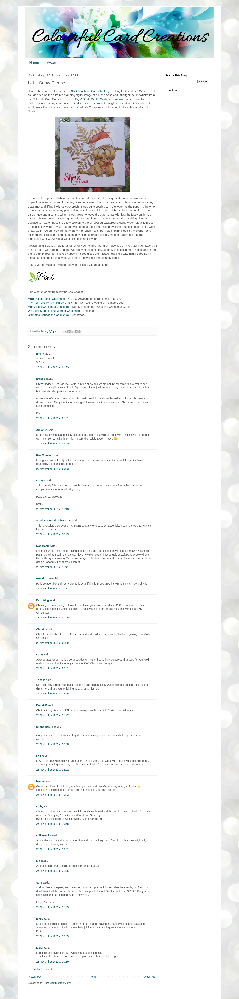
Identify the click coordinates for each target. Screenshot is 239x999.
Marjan (40, 781)
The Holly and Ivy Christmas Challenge (52, 302)
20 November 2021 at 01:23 (52, 367)
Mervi (39, 947)
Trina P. (40, 679)
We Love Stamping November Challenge (54, 310)
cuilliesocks (43, 835)
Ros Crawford (44, 455)
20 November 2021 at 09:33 (52, 468)
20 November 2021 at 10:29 (52, 534)
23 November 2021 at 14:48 (52, 693)
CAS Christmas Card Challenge (91, 91)
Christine (42, 629)
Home (34, 63)
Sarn (39, 882)
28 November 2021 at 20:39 (52, 961)
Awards (53, 63)
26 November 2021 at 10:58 (52, 823)
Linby (39, 806)
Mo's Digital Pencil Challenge (46, 298)
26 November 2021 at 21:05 (52, 870)
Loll (38, 755)
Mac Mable (42, 546)
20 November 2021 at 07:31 (52, 418)
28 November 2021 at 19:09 (52, 936)
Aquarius (42, 429)
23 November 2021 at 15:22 (52, 715)
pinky (39, 918)
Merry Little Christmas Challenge (48, 306)
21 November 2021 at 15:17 (52, 588)
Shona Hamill (44, 726)
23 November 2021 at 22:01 (52, 769)
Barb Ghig (42, 600)
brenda (40, 378)
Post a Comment (42, 969)
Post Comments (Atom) (57, 982)
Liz (38, 860)
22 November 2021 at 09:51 (52, 668)
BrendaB (41, 705)
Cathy (40, 654)
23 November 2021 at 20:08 (52, 744)
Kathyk (40, 480)
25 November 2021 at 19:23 (52, 794)
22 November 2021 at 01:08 (52, 617)
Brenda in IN (44, 578)
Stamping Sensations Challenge (48, 314)
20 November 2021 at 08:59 (52, 443)
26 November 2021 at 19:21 (52, 849)
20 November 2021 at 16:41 (52, 566)
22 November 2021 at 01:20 (52, 642)
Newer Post (35, 976)
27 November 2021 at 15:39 (52, 907)
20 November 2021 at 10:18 (52, 508)
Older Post (150, 976)
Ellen (39, 353)
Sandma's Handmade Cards (53, 520)
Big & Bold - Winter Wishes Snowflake (99, 99)
